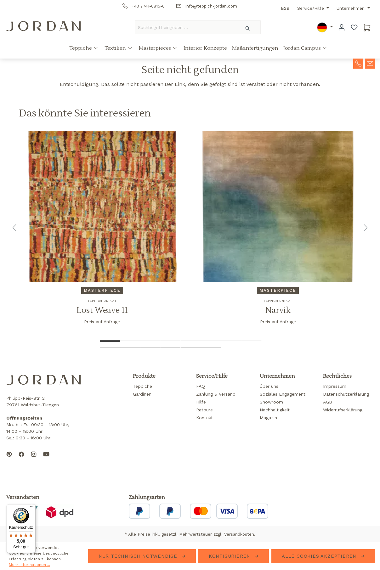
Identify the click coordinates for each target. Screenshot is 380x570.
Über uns (269, 386)
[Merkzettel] (354, 27)
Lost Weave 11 (102, 310)
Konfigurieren (230, 556)
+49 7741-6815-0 (143, 6)
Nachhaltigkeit (275, 409)
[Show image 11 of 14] (150, 347)
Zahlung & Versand (215, 394)
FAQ (200, 386)
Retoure (204, 409)
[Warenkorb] (367, 27)
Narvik (278, 310)
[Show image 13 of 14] (191, 347)
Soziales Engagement (282, 394)
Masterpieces (155, 48)
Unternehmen (351, 8)
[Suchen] (248, 27)
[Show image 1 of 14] (110, 341)
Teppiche (81, 48)
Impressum (334, 386)
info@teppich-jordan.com (206, 6)
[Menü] (32, 508)
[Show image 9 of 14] (110, 347)
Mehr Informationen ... (29, 564)
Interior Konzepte (205, 48)
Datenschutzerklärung (346, 394)
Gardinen (142, 394)
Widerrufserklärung (342, 409)
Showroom (271, 401)
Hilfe (201, 401)
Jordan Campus (302, 48)
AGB (327, 401)
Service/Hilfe (311, 8)
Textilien (116, 48)
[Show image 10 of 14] (130, 347)
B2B (285, 8)
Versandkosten (239, 534)
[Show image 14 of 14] (211, 347)
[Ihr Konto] (341, 27)
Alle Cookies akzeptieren (320, 556)
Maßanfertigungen (255, 48)
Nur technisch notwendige (139, 556)
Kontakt (204, 417)
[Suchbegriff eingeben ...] (185, 27)
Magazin (268, 417)
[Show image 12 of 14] (171, 347)
